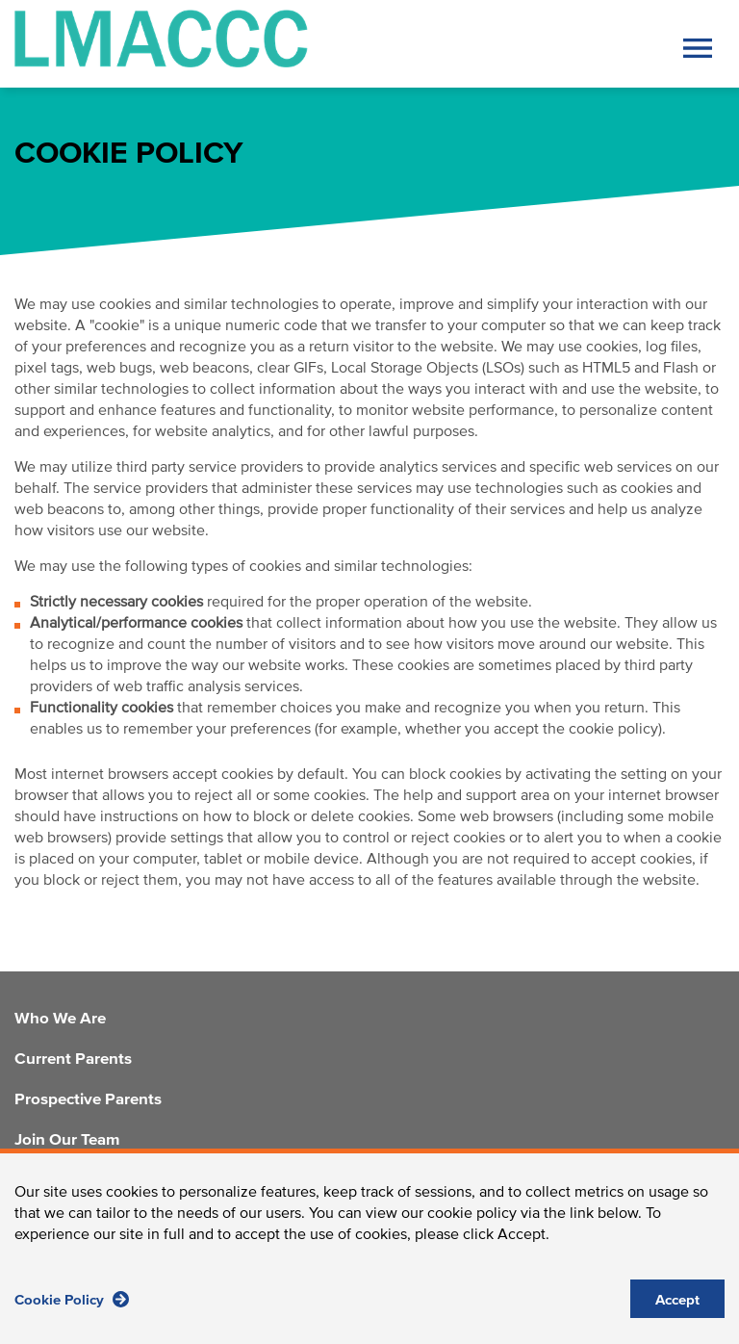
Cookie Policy (71, 1311)
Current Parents (73, 1060)
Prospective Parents (88, 1100)
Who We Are (60, 1019)
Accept (677, 1312)
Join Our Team (66, 1141)
